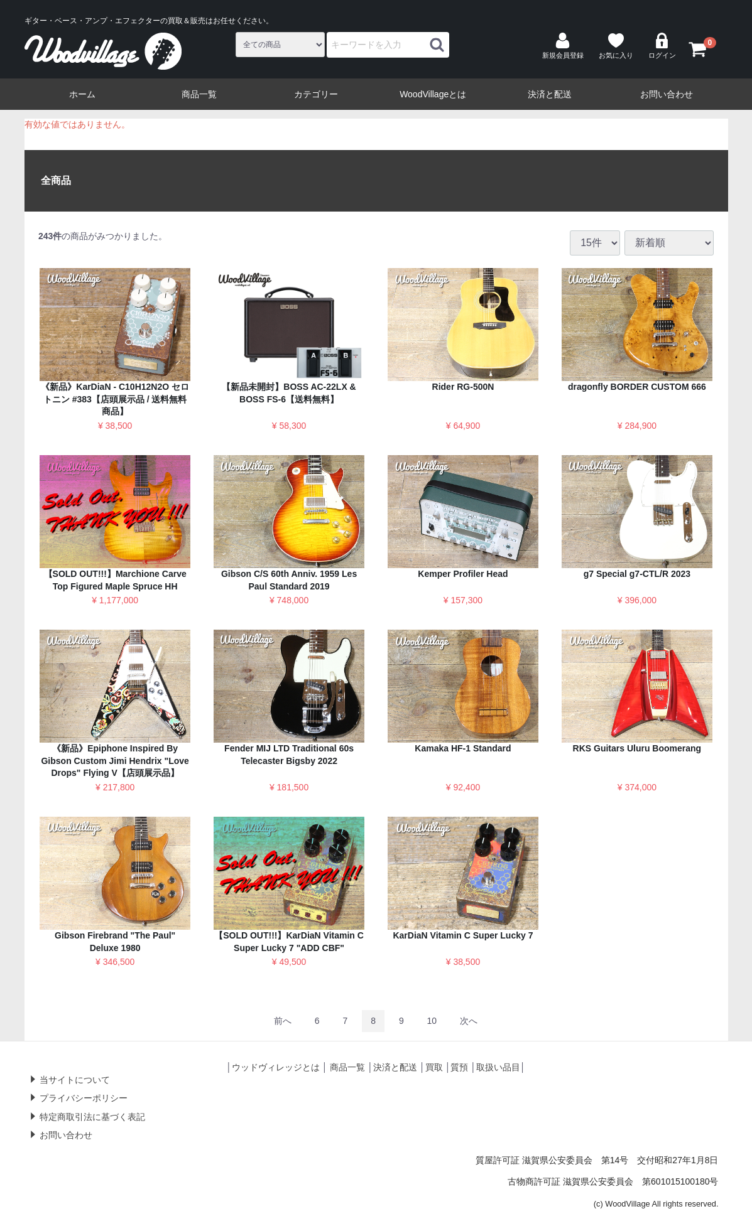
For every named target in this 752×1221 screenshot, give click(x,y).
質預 (459, 1067)
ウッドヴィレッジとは (276, 1067)
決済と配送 (550, 94)
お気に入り (616, 46)
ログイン (662, 46)
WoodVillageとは (433, 94)
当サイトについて (75, 1080)
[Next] (468, 1021)
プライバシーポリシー (84, 1098)
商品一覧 (199, 94)
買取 (434, 1067)
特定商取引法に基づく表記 (92, 1117)
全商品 (56, 180)
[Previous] (282, 1021)
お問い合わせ (666, 94)
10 (432, 1021)
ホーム (82, 94)
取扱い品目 (498, 1067)
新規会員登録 (563, 46)
